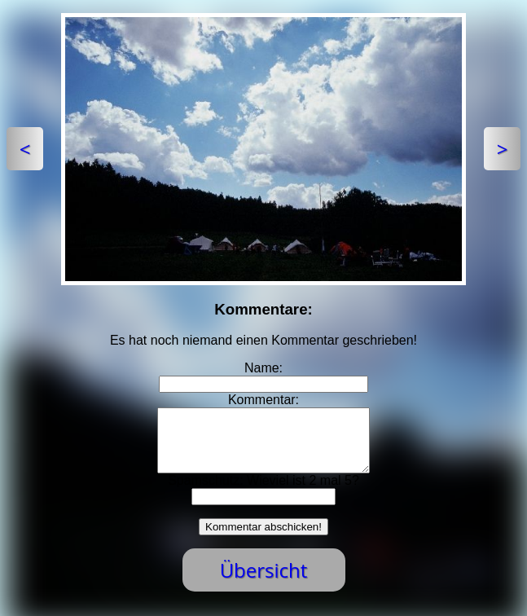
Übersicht (264, 582)
